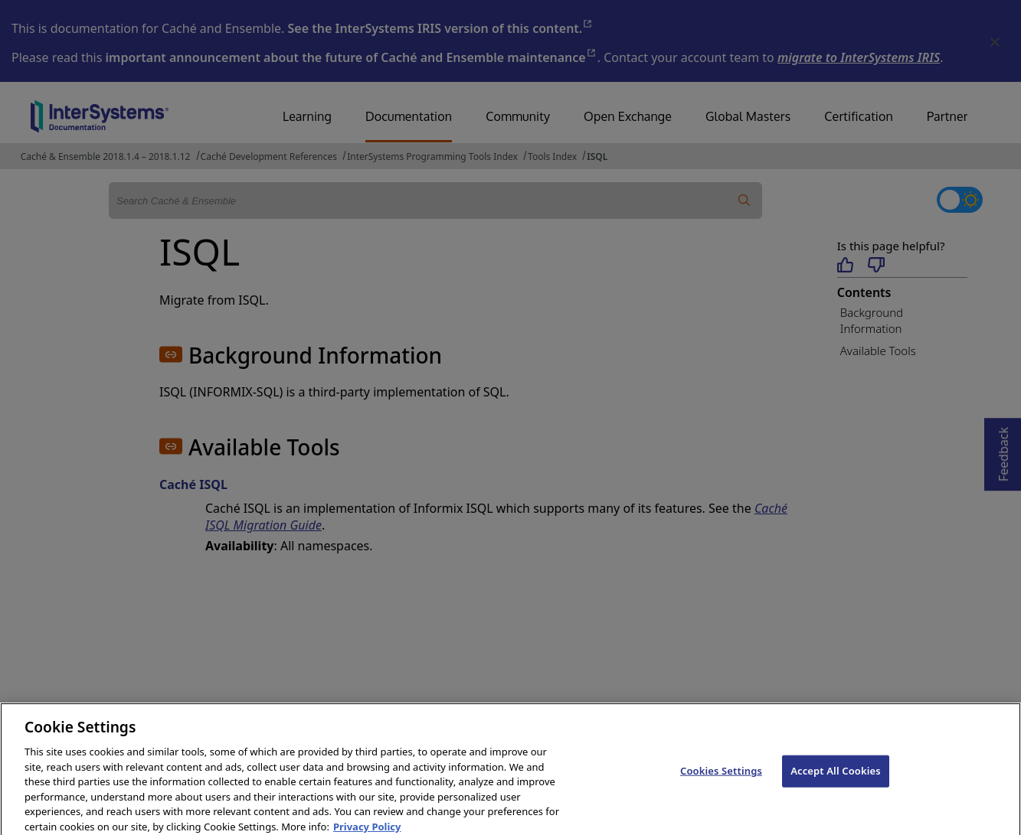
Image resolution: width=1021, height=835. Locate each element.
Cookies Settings (721, 777)
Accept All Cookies (835, 777)
